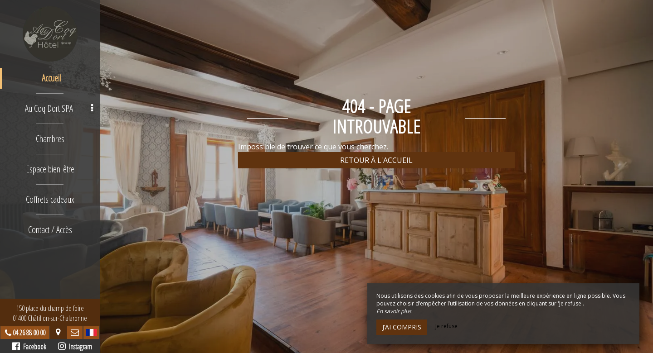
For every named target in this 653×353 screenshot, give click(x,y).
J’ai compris (401, 327)
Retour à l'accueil (376, 160)
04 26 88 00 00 (29, 333)
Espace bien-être (50, 169)
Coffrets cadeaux (50, 199)
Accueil (51, 78)
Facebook (29, 347)
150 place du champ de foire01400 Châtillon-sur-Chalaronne (50, 313)
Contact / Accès (50, 230)
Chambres (50, 139)
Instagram (75, 347)
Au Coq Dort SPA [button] (59, 108)
